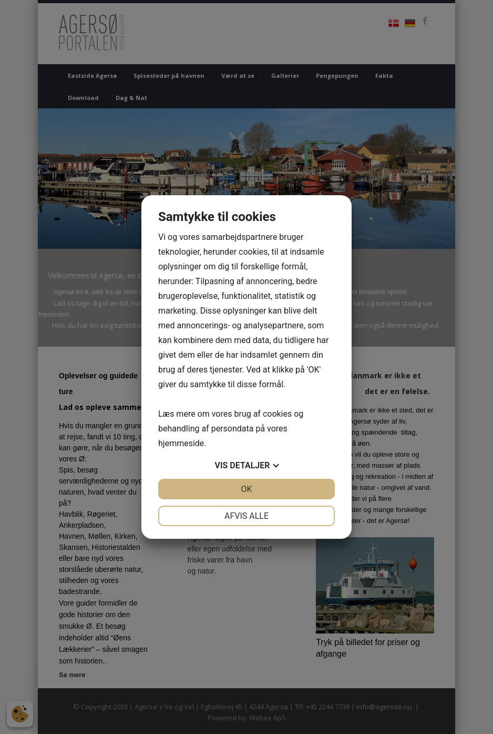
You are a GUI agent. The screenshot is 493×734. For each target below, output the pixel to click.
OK (246, 489)
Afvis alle (246, 516)
